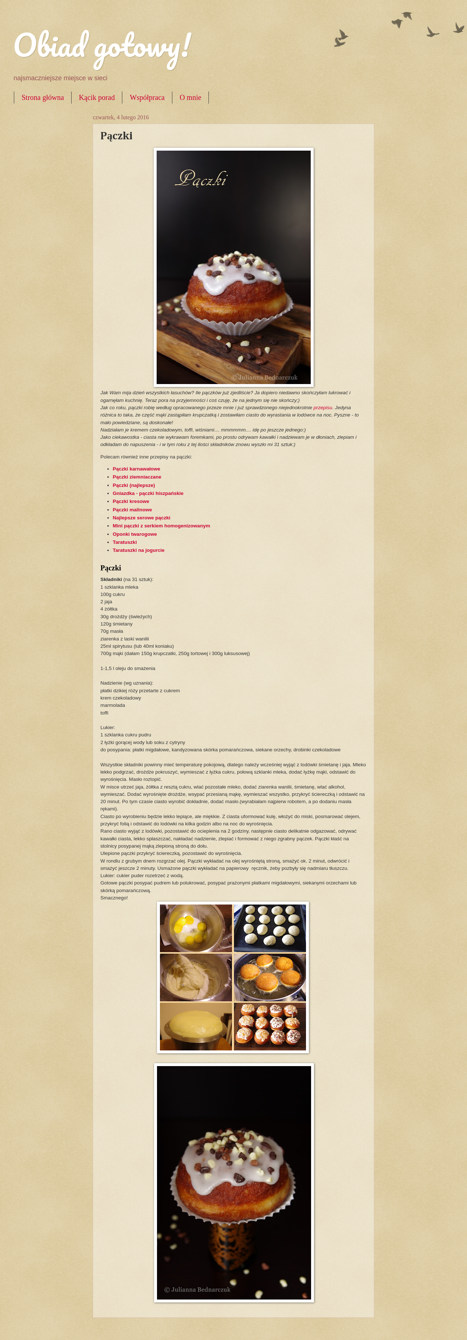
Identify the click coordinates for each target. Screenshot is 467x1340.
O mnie (190, 97)
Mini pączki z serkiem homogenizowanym (161, 525)
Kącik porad (97, 97)
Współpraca (147, 97)
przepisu (323, 407)
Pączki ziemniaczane (137, 477)
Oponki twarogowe (135, 534)
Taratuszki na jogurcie (139, 550)
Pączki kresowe (131, 501)
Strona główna (43, 97)
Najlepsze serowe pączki (142, 517)
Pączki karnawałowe (136, 469)
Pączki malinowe (132, 509)
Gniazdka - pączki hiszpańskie (148, 493)
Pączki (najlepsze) (134, 485)
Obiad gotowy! (102, 44)
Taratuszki (125, 542)
